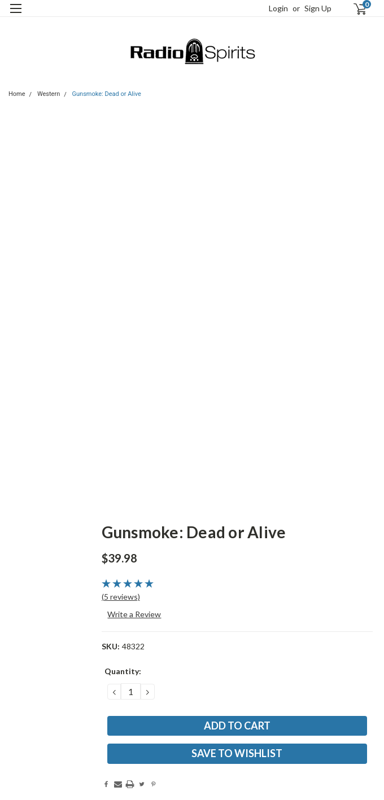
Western (48, 94)
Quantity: (122, 671)
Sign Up (317, 8)
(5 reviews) (121, 596)
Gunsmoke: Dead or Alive (106, 94)
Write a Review (134, 614)
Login (278, 8)
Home (16, 94)
